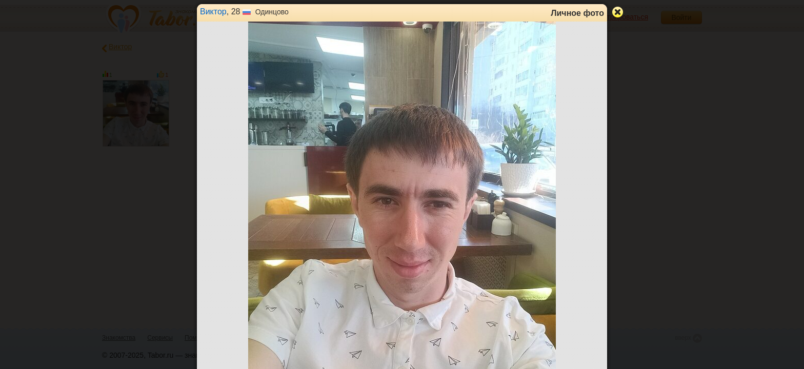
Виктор (213, 11)
